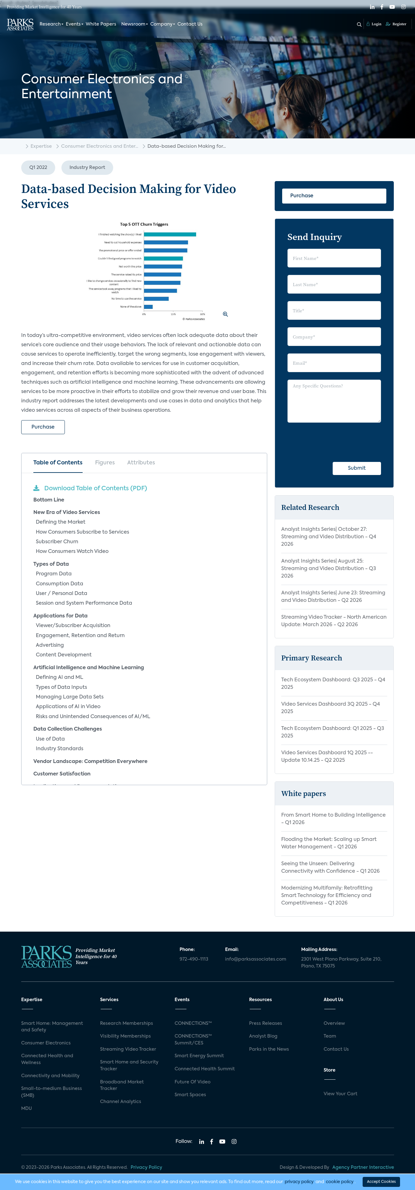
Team (330, 1036)
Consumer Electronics (46, 1043)
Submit (357, 468)
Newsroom (133, 24)
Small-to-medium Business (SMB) (51, 1092)
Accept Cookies (381, 1182)
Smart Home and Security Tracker (129, 1065)
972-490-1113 (194, 959)
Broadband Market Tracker (122, 1085)
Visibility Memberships (125, 1036)
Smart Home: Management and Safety (52, 1027)
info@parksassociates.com (255, 959)
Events (73, 24)
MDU (26, 1108)
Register (396, 24)
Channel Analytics (120, 1102)
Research (50, 24)
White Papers (101, 24)
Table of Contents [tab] (58, 463)
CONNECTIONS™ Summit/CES (193, 1039)
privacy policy (299, 1182)
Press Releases (265, 1023)
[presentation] (334, 442)
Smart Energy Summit (199, 1056)
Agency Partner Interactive (363, 1167)
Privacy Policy (146, 1167)
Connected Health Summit (205, 1069)
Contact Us (190, 24)
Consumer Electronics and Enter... (99, 146)
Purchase (43, 427)
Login (374, 24)
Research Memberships (126, 1023)
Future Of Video (192, 1082)
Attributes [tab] (141, 463)
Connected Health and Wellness (47, 1059)
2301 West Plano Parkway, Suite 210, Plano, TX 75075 (341, 962)
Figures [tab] (105, 463)
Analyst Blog (263, 1036)
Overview (334, 1023)
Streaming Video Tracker (128, 1049)
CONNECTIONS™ (193, 1023)
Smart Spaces (190, 1095)
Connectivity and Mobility (50, 1076)
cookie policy (340, 1182)
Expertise (41, 146)
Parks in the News (269, 1049)
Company (161, 24)
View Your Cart (340, 1094)
